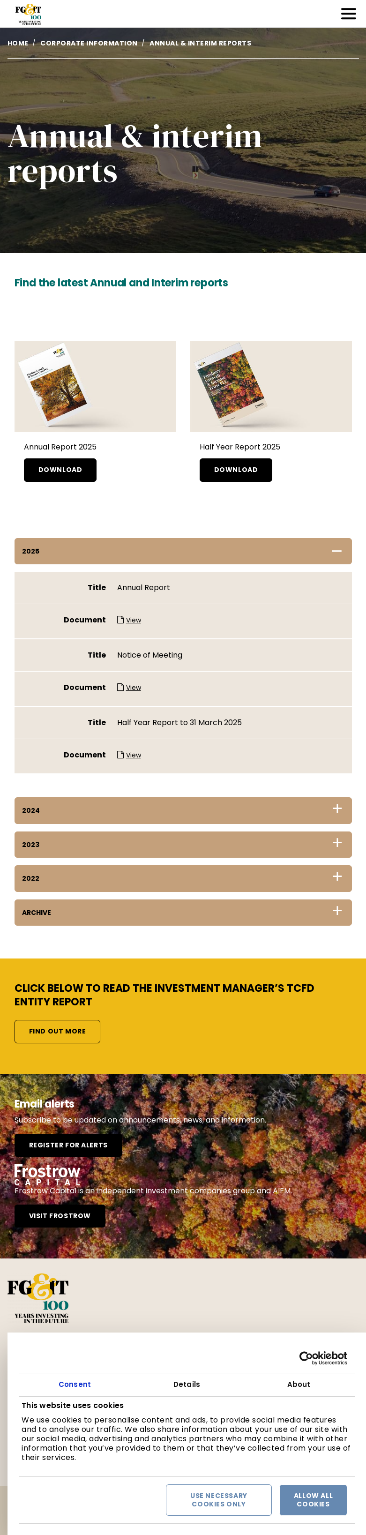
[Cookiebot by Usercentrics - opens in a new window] (306, 1358)
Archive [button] (36, 912)
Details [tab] (186, 1384)
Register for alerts (68, 1145)
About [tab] (299, 1384)
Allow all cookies (313, 1500)
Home (18, 43)
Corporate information (89, 43)
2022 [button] (30, 878)
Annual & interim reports (200, 43)
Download (60, 469)
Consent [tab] (75, 1384)
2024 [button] (31, 810)
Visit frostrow (60, 1216)
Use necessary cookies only (218, 1500)
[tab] (183, 551)
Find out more (57, 1031)
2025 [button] (30, 551)
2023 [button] (30, 844)
